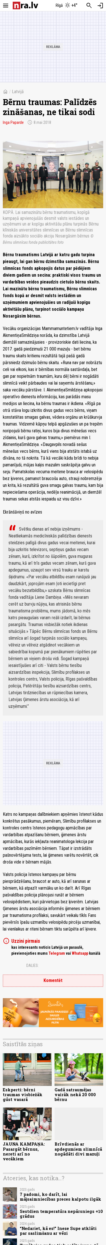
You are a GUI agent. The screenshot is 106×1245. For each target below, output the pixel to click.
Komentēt (53, 980)
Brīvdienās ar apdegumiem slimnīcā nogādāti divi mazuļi (78, 1149)
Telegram (57, 953)
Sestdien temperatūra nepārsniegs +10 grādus (61, 1214)
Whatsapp (80, 953)
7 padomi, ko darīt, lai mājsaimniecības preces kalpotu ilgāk (60, 1197)
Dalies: (32, 965)
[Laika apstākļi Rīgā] (66, 6)
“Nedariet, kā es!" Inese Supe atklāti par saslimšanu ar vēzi (58, 1231)
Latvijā (18, 91)
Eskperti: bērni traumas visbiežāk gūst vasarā (22, 1094)
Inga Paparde (13, 122)
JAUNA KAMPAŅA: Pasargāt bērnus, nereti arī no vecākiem (24, 1151)
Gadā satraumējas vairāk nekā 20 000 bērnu (75, 1094)
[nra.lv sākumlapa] (25, 5)
